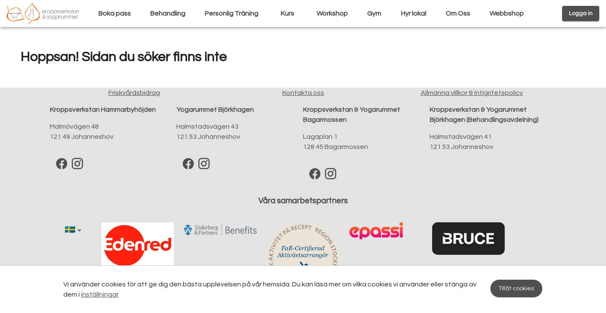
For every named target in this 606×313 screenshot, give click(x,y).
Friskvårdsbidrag (134, 92)
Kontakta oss (303, 92)
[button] (74, 230)
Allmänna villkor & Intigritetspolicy (472, 92)
